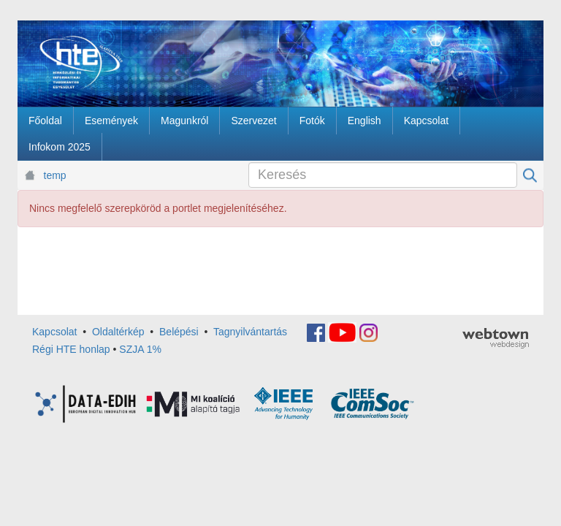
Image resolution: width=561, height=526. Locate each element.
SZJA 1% (140, 349)
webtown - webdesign (495, 338)
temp (55, 175)
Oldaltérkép (118, 332)
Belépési (179, 332)
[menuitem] (45, 120)
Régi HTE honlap (71, 349)
